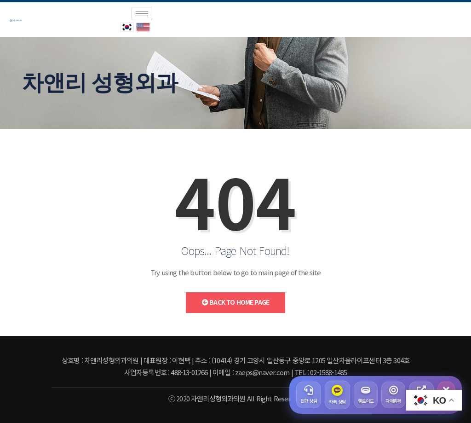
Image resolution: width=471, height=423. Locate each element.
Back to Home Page (235, 302)
